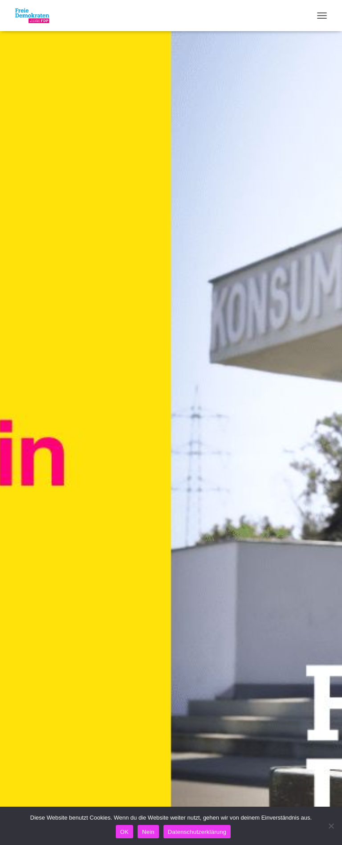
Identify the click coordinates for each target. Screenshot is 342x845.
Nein (148, 832)
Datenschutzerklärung (197, 832)
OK (124, 832)
